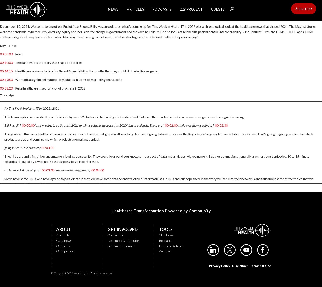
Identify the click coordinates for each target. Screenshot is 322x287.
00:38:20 (6, 88)
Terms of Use (260, 266)
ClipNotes (166, 235)
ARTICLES (135, 9)
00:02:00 (171, 125)
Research (165, 240)
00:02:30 (221, 125)
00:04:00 (97, 170)
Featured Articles (171, 246)
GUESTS (217, 9)
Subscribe (303, 8)
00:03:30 (48, 170)
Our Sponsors (66, 251)
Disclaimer (240, 266)
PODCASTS (161, 9)
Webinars (165, 251)
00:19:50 (6, 80)
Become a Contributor (123, 240)
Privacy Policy (219, 266)
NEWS (113, 9)
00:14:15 (6, 71)
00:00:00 (6, 54)
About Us (62, 235)
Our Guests (64, 246)
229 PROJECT (191, 9)
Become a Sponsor (121, 246)
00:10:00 (6, 62)
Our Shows (64, 240)
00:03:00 (47, 148)
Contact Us (115, 235)
